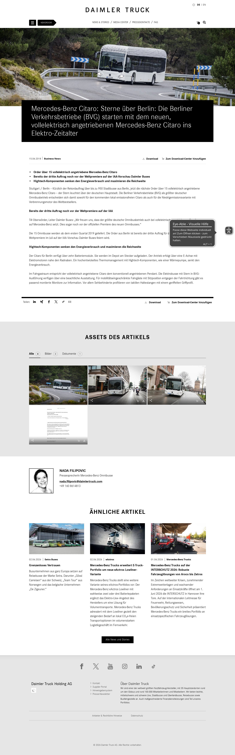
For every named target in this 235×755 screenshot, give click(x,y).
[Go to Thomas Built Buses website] (71, 731)
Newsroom (46, 23)
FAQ (156, 22)
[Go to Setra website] (194, 731)
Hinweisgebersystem (102, 690)
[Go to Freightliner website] (40, 731)
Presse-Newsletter (101, 694)
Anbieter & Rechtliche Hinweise (107, 716)
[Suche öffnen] (204, 22)
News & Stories (100, 22)
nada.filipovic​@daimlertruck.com (80, 481)
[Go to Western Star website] (102, 731)
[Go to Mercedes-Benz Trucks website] (133, 731)
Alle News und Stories (117, 639)
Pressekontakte (141, 22)
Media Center (120, 22)
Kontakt (96, 683)
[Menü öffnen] (32, 23)
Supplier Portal (100, 687)
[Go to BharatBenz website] (164, 731)
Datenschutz (137, 716)
